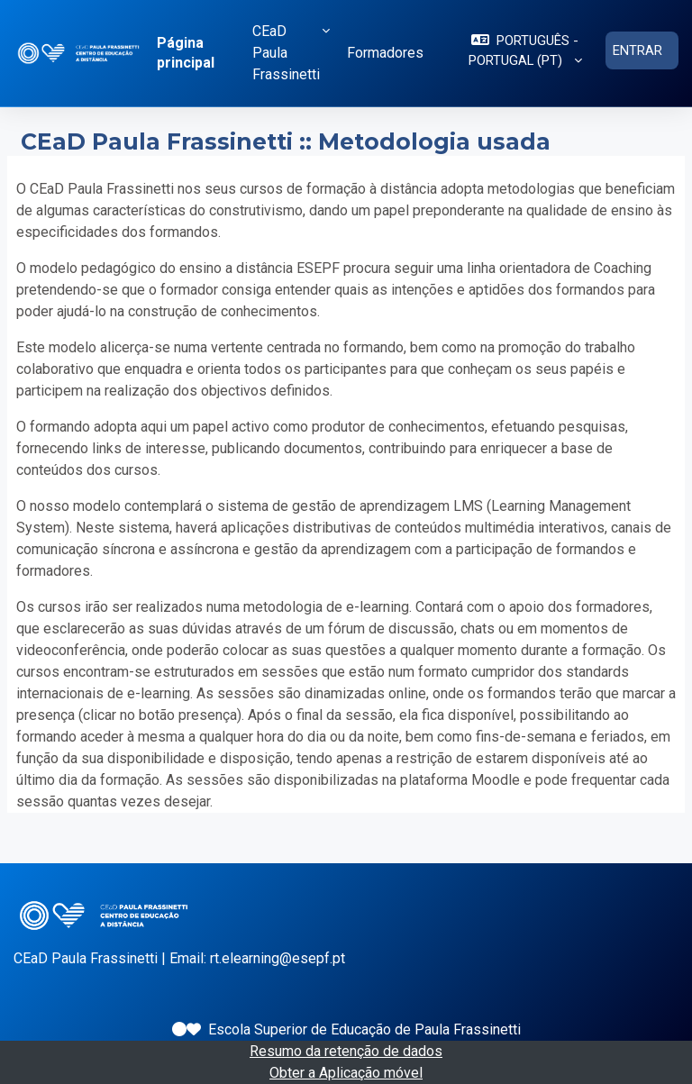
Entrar (637, 50)
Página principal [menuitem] (185, 52)
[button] (525, 50)
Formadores (385, 52)
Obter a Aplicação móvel (346, 1072)
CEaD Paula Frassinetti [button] (286, 53)
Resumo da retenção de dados (346, 1051)
